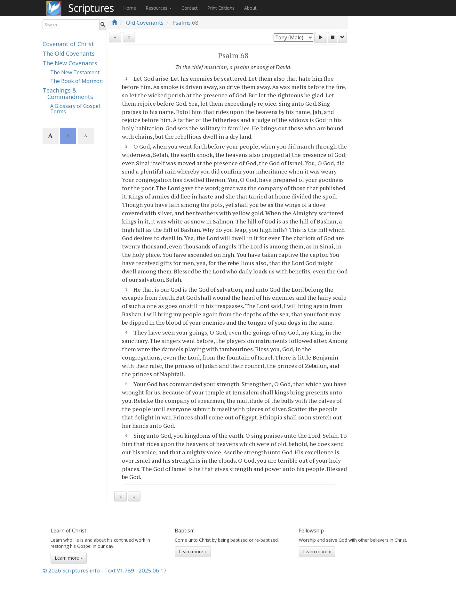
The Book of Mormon (76, 81)
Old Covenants (145, 22)
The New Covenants (70, 63)
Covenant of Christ (68, 44)
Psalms (181, 22)
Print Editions (221, 8)
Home (129, 8)
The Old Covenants (69, 53)
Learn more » (69, 558)
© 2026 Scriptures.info (71, 570)
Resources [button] (159, 8)
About (250, 8)
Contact (189, 8)
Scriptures (91, 8)
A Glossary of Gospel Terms (75, 108)
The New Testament (75, 72)
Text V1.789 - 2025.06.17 (135, 570)
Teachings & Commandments (68, 93)
